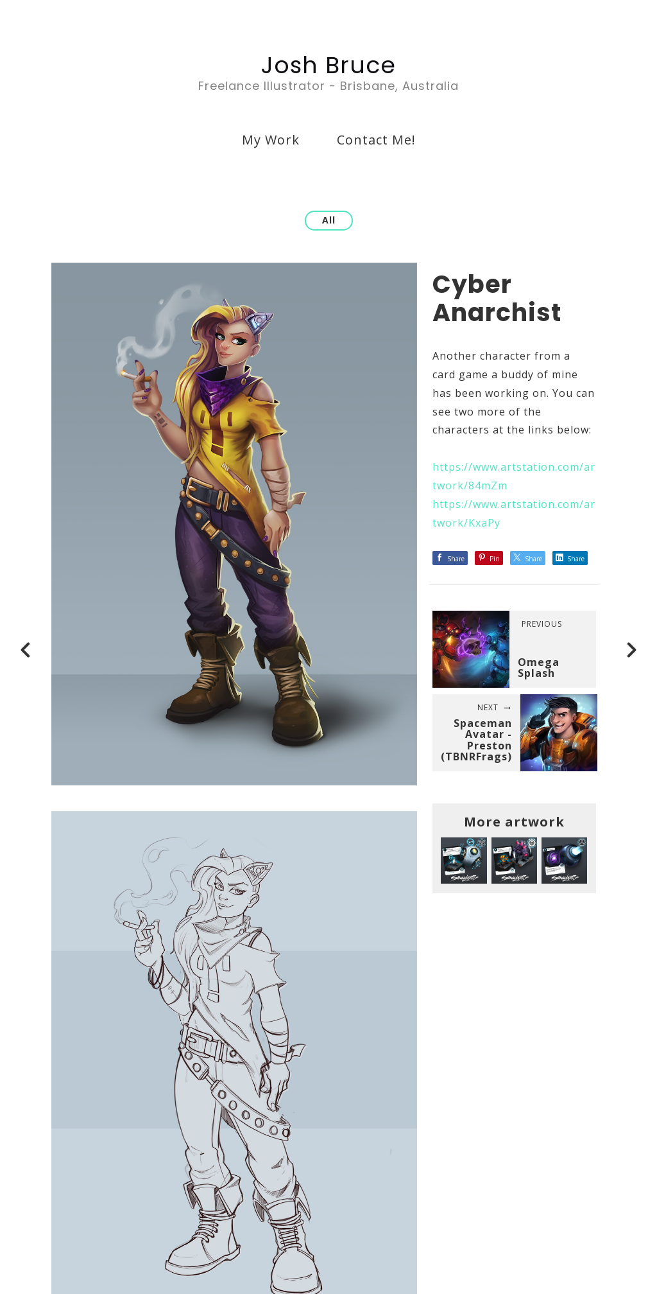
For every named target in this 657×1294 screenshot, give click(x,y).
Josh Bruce (328, 65)
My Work (271, 139)
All (329, 220)
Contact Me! (376, 139)
